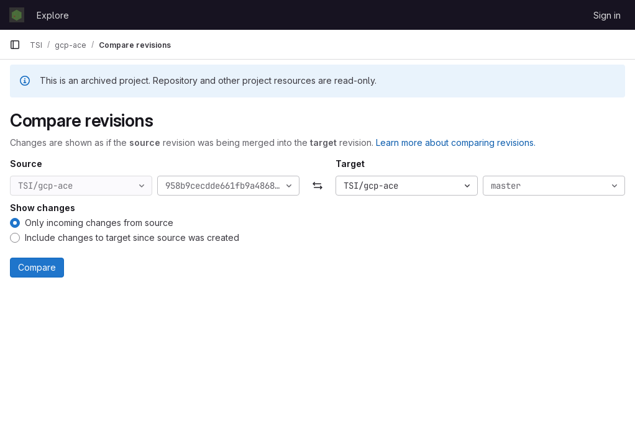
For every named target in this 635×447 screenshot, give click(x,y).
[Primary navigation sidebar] (15, 45)
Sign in (607, 15)
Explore (53, 15)
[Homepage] (17, 15)
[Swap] (317, 186)
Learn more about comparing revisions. (456, 142)
